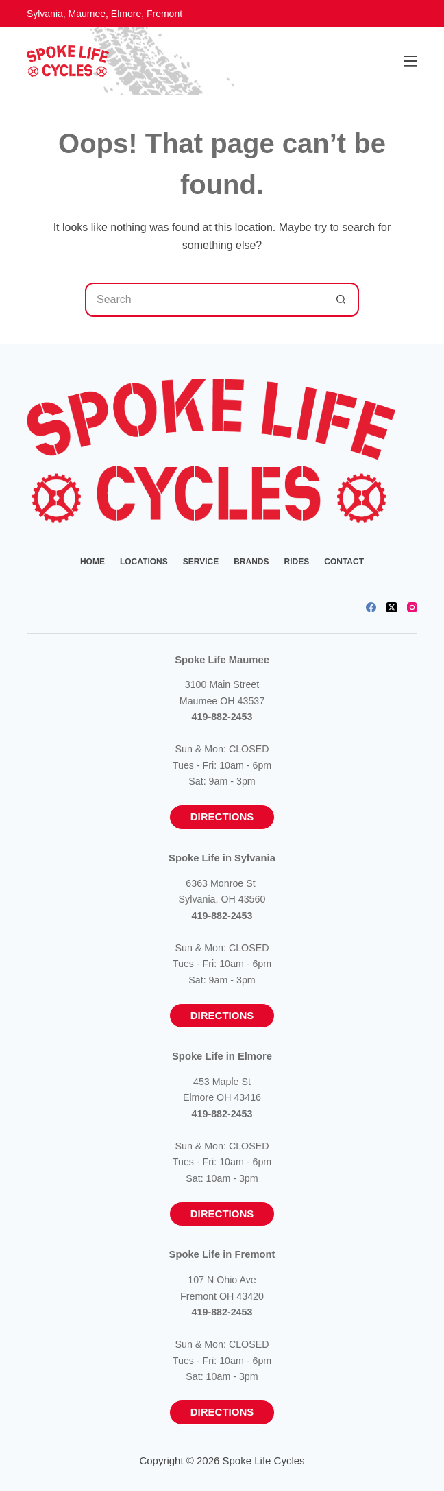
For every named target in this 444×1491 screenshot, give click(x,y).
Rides (297, 561)
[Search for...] (205, 300)
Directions (222, 816)
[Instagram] (412, 607)
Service (201, 561)
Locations (144, 561)
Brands (251, 561)
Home (92, 561)
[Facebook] (371, 607)
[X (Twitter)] (391, 607)
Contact (344, 561)
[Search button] (342, 300)
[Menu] (410, 61)
